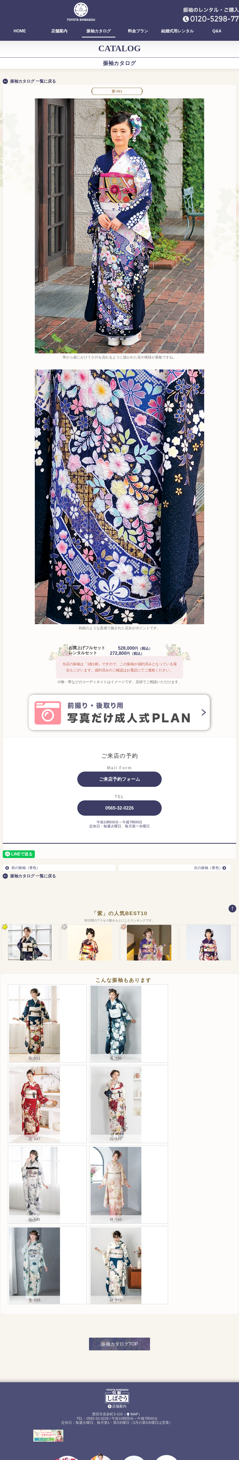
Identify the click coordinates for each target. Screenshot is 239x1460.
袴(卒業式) (67, 1454)
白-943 (116, 1105)
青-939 (34, 1266)
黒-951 (34, 1024)
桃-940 (116, 1185)
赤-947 (34, 1105)
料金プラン (138, 31)
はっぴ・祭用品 (133, 1453)
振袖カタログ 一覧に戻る (33, 81)
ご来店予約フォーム (119, 779)
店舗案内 (59, 31)
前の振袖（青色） (22, 868)
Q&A (216, 31)
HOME (20, 31)
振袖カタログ (98, 31)
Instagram (166, 1453)
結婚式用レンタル (177, 31)
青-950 (116, 1024)
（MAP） (132, 1380)
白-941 (34, 1185)
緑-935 (116, 1266)
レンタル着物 (100, 1453)
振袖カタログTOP (119, 1310)
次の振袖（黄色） (211, 868)
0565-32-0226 (119, 808)
